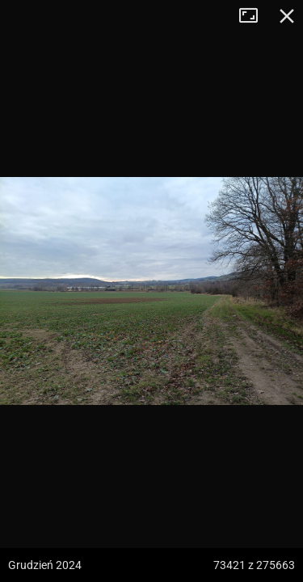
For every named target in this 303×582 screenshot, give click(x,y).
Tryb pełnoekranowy (254, 16)
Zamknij (287, 16)
